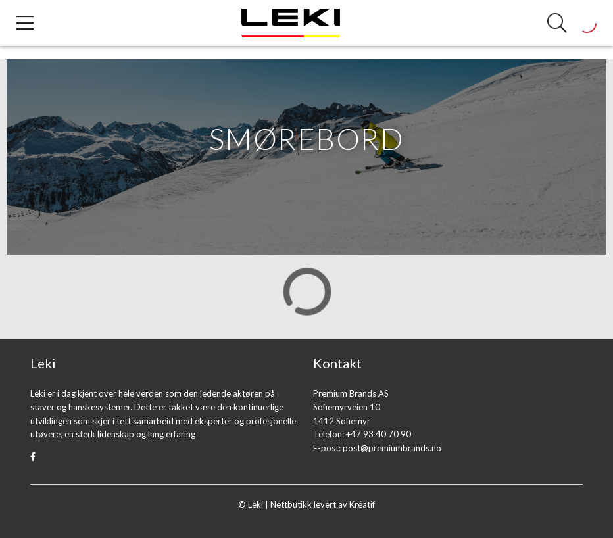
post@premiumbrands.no (392, 448)
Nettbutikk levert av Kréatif (322, 504)
